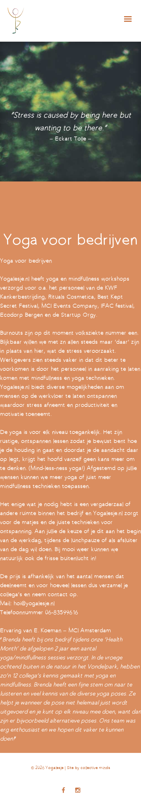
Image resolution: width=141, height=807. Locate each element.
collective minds (95, 768)
